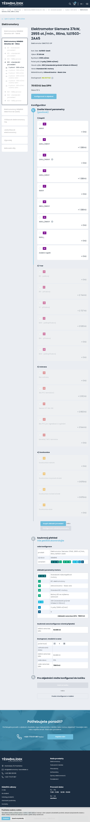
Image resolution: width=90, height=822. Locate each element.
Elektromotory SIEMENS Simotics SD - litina (39, 10)
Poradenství (54, 780)
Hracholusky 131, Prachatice (12, 766)
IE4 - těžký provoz (14, 101)
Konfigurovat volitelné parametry (56, 529)
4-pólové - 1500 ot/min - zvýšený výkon (17, 82)
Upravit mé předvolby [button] (18, 818)
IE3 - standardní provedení (62, 10)
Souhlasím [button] (6, 818)
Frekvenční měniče (57, 766)
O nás (4, 790)
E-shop (10, 10)
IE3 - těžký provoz (14, 92)
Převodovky (54, 769)
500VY (41, 191)
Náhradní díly (9, 149)
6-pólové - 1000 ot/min (16, 74)
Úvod (3, 10)
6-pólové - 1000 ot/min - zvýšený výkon (17, 87)
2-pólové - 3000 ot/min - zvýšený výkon (17, 77)
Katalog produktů (8, 798)
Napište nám (67, 737)
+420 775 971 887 (9, 778)
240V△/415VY (44, 176)
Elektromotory (19, 10)
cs (82, 4)
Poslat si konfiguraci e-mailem (63, 697)
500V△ (41, 238)
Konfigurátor (38, 106)
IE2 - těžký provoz (14, 59)
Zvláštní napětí (45, 253)
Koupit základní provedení (53, 524)
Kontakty (5, 805)
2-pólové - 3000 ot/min (81, 10)
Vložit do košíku (62, 686)
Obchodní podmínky (9, 801)
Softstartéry (54, 773)
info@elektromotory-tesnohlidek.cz (15, 770)
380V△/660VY (44, 207)
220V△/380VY (44, 144)
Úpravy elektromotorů (58, 776)
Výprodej (8, 141)
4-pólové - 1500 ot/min (16, 71)
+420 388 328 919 (9, 774)
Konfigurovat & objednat (43, 97)
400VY (41, 129)
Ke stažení (6, 794)
